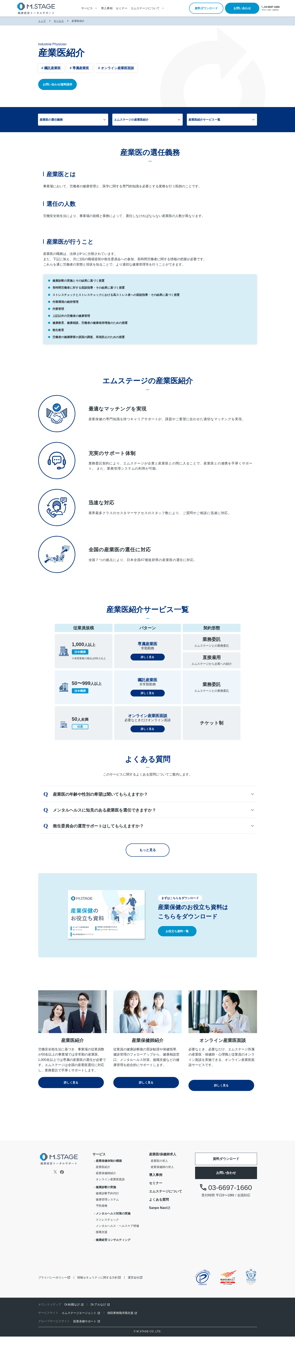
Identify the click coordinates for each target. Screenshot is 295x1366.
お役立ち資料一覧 (177, 963)
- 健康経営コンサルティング (112, 1269)
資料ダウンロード (206, 8)
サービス (59, 21)
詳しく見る (147, 691)
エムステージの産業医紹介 (142, 120)
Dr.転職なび (72, 1334)
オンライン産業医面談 (110, 1208)
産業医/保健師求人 (162, 1183)
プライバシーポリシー (52, 1307)
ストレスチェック (107, 1249)
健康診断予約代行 (107, 1222)
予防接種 (101, 1235)
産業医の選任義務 (83, 120)
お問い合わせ (242, 8)
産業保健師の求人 (162, 1196)
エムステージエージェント (79, 1342)
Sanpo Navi (158, 1237)
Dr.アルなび (98, 1334)
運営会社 (133, 1307)
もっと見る (147, 882)
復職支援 (101, 1261)
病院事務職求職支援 (120, 1342)
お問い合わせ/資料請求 (57, 84)
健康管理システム (107, 1229)
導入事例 (107, 8)
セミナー (121, 8)
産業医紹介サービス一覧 (194, 120)
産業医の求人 (159, 1190)
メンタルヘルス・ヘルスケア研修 (117, 1255)
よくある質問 (159, 1229)
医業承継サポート (84, 1350)
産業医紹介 (103, 1196)
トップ (42, 21)
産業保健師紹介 (106, 1202)
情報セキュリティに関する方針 (97, 1307)
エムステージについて (165, 1221)
